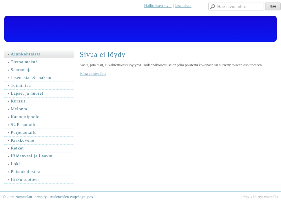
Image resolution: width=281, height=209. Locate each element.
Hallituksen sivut (157, 5)
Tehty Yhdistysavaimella (259, 196)
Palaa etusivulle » (93, 73)
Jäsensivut (183, 5)
